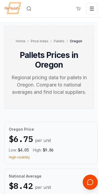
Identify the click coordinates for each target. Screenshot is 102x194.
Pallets (59, 41)
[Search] (29, 8)
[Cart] (78, 8)
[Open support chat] (90, 182)
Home (20, 41)
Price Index (39, 41)
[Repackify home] (12, 8)
